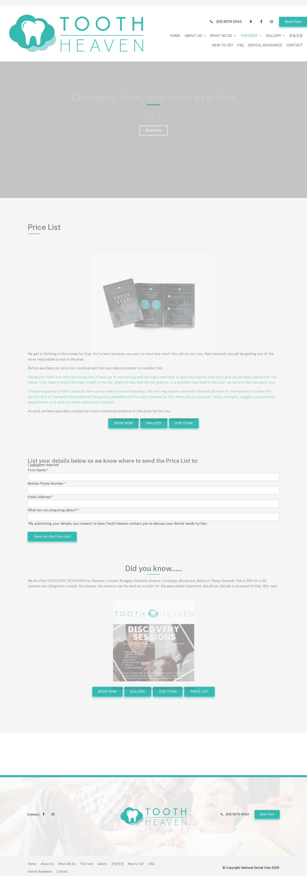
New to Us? (243, 19)
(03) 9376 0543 (229, 5)
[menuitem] (32, 860)
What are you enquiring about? (53, 510)
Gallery (199, 19)
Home (101, 19)
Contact (294, 28)
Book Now (293, 5)
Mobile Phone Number (47, 484)
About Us (118, 19)
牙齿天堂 (221, 19)
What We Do (147, 19)
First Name (38, 470)
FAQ (261, 19)
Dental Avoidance (286, 19)
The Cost (174, 19)
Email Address (40, 497)
